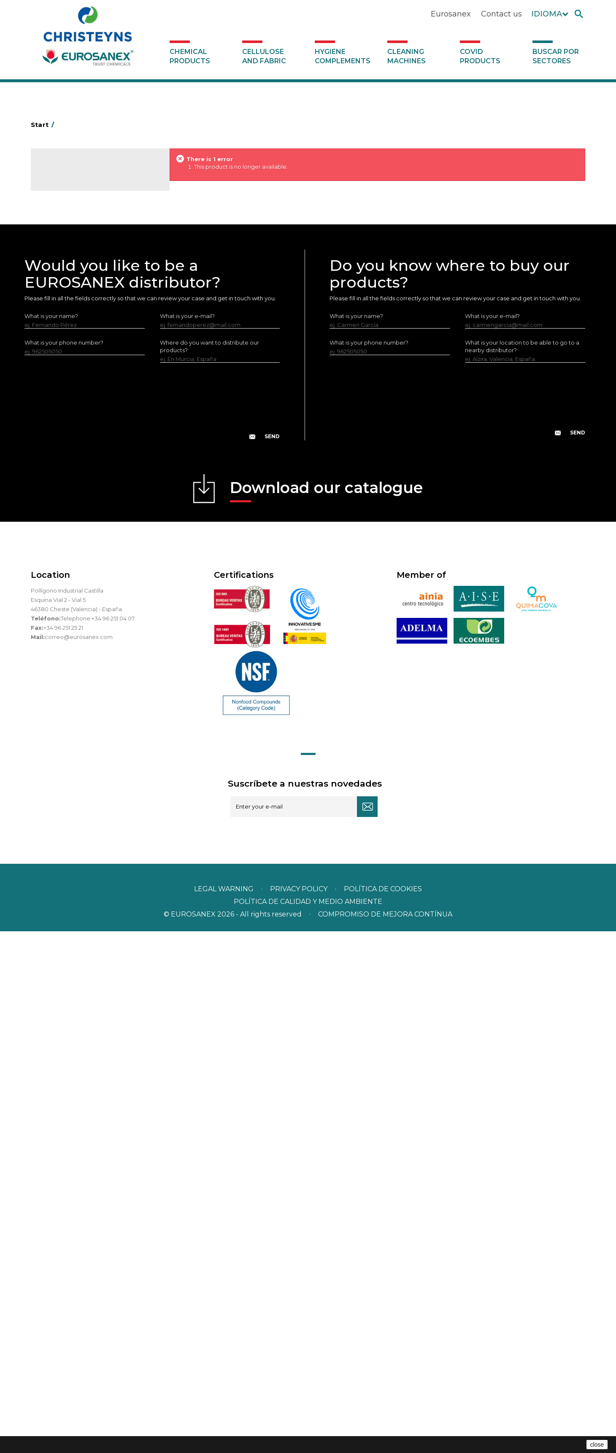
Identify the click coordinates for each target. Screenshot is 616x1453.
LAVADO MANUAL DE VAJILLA (87, 399)
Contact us (501, 14)
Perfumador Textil (71, 373)
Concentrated (66, 243)
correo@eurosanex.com (79, 1158)
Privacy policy (299, 1411)
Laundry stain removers (78, 321)
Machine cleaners (71, 464)
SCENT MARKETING (73, 203)
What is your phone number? (63, 864)
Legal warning (224, 1411)
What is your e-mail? (187, 837)
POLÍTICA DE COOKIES (383, 1411)
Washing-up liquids (72, 386)
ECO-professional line (76, 504)
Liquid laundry (66, 334)
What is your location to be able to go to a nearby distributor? (522, 868)
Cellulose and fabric (264, 56)
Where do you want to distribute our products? (209, 868)
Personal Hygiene (71, 295)
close (597, 1444)
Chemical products (190, 56)
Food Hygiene (66, 282)
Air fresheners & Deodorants (85, 216)
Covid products (480, 56)
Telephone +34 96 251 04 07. (98, 1140)
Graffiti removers (69, 438)
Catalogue (73, 173)
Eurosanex (451, 14)
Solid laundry (64, 347)
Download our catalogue (326, 1012)
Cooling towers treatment (82, 556)
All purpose (62, 517)
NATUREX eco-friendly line (82, 491)
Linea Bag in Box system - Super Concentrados (89, 419)
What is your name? (51, 837)
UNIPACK (59, 569)
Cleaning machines (406, 56)
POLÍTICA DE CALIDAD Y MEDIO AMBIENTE (308, 1423)
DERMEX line (64, 477)
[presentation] (152, 929)
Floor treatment (69, 543)
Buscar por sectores (555, 56)
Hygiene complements (342, 56)
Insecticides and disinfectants (87, 308)
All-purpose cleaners (75, 451)
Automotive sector (72, 229)
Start (44, 125)
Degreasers (63, 256)
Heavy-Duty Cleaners (76, 269)
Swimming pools (69, 530)
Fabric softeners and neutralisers (91, 360)
